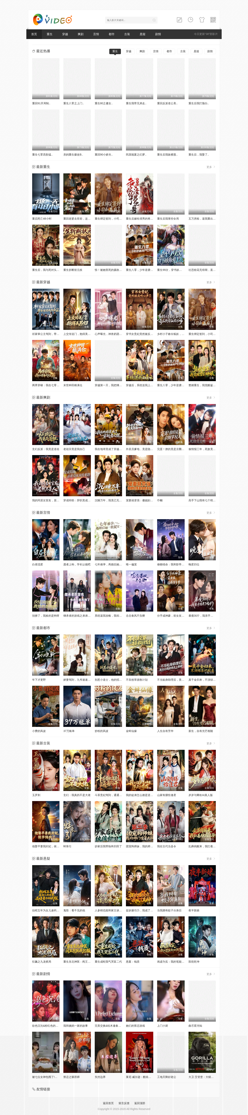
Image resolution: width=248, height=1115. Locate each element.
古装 (127, 34)
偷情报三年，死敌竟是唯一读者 (207, 449)
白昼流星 (37, 564)
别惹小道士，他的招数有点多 (112, 679)
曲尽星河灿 (195, 1025)
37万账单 (69, 731)
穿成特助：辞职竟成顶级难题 (81, 500)
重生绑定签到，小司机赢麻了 (112, 218)
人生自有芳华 (165, 731)
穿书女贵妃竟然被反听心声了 (143, 333)
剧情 (158, 34)
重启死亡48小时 (42, 218)
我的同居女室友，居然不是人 (49, 500)
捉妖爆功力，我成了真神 (141, 910)
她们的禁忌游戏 (135, 1025)
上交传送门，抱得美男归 (78, 333)
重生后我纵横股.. (167, 154)
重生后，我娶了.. (199, 154)
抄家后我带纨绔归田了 (108, 846)
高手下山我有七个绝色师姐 (205, 500)
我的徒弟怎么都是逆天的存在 (143, 795)
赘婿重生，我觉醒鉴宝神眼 (205, 385)
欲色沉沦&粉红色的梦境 (46, 1025)
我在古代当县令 (166, 846)
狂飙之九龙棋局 (41, 961)
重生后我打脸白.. (199, 103)
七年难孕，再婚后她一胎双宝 (112, 564)
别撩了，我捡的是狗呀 (45, 615)
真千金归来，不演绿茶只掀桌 (206, 679)
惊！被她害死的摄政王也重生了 (114, 269)
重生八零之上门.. (73, 103)
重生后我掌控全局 (168, 218)
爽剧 (81, 34)
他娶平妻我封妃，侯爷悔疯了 (49, 846)
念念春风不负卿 (135, 615)
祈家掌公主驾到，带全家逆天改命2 (53, 333)
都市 (112, 34)
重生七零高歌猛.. (42, 154)
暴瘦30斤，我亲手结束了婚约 (206, 615)
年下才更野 (39, 679)
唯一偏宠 (131, 564)
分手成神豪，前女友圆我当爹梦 (176, 615)
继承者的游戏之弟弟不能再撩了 (82, 615)
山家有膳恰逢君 (166, 795)
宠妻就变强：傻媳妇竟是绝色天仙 (146, 500)
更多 (211, 167)
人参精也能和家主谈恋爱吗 (111, 910)
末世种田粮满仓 (72, 385)
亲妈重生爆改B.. (73, 154)
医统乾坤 (194, 961)
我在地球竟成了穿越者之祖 (111, 449)
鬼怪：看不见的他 (74, 910)
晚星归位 (194, 564)
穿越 (65, 34)
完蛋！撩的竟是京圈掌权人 (173, 449)
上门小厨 (162, 1025)
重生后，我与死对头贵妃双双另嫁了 (54, 269)
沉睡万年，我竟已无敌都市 (111, 500)
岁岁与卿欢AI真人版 (201, 795)
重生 (50, 34)
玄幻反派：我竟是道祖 (45, 449)
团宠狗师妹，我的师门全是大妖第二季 (149, 846)
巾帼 (160, 500)
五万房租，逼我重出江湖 (203, 218)
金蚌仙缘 (131, 731)
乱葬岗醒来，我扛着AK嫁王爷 (207, 846)
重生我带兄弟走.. (136, 103)
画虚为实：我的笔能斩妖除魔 (174, 961)
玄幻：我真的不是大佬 (76, 795)
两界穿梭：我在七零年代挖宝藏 (51, 385)
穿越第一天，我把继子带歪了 (112, 385)
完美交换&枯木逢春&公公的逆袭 (114, 1025)
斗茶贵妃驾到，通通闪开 (110, 795)
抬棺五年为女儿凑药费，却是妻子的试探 (56, 910)
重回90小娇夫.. (104, 154)
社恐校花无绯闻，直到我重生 (206, 269)
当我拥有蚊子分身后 (169, 910)
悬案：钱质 (133, 961)
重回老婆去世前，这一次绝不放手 (83, 218)
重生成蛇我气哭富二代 (108, 961)
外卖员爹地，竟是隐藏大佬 (142, 449)
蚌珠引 (67, 846)
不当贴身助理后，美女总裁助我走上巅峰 (181, 679)
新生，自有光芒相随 (201, 731)
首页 (34, 34)
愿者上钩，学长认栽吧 (76, 564)
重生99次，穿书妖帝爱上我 (173, 269)
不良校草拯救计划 (137, 679)
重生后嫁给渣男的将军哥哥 (142, 218)
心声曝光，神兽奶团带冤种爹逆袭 (115, 333)
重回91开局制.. (41, 103)
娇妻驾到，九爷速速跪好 (78, 679)
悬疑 (143, 34)
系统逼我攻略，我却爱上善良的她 (115, 615)
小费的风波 (39, 731)
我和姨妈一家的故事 (75, 1025)
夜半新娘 (194, 910)
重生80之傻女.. (104, 103)
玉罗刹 (36, 795)
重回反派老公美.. (167, 103)
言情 (96, 34)
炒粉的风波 (101, 731)
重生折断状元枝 (72, 269)
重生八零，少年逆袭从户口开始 (145, 269)
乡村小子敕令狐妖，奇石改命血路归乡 (180, 333)
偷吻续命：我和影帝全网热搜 (174, 564)
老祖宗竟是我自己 (74, 449)
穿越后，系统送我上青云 (141, 385)
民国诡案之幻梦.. (136, 154)
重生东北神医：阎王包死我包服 (82, 961)
